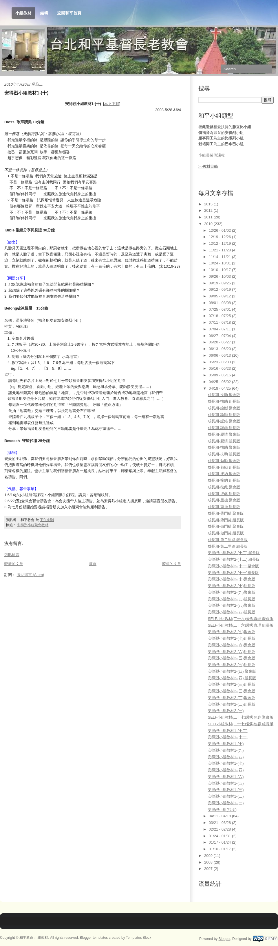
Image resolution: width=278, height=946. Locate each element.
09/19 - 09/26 (220, 283)
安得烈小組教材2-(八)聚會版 (231, 605)
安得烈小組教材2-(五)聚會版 (231, 658)
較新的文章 (13, 564)
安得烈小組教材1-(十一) (227, 737)
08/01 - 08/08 (220, 303)
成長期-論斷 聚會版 (224, 408)
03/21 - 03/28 (220, 822)
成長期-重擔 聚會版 (224, 500)
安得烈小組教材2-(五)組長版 (231, 664)
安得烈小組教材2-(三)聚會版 (231, 691)
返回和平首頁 (69, 13)
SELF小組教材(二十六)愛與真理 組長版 (240, 625)
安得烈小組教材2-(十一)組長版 (233, 572)
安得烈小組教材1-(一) (226, 803)
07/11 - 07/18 (220, 322)
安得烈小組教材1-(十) (26, 92)
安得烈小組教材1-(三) (226, 789)
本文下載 (111, 104)
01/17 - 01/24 (220, 842)
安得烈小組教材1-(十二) (227, 730)
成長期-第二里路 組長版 (228, 546)
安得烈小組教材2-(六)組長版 (231, 651)
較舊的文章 (171, 564)
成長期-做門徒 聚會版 (226, 526)
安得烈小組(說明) (222, 809)
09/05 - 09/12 (220, 296)
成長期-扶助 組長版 (224, 401)
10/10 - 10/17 (220, 270)
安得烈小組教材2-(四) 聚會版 (232, 671)
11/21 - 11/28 (220, 250)
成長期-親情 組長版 (224, 441)
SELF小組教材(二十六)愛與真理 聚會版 (240, 618)
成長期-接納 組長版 (224, 480)
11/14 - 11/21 (220, 257)
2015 (209, 204)
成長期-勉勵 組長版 (224, 467)
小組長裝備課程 (211, 155)
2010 (209, 224)
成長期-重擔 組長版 (224, 507)
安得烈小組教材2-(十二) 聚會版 (234, 553)
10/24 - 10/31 (220, 263)
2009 (209, 855)
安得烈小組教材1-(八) (226, 757)
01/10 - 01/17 (220, 849)
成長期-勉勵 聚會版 (224, 461)
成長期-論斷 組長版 (224, 415)
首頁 (92, 564)
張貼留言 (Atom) (30, 575)
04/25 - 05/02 (220, 382)
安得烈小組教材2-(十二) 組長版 (234, 559)
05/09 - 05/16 (220, 375)
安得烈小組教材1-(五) (226, 783)
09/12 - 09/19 (220, 289)
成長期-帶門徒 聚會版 (226, 513)
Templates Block (138, 938)
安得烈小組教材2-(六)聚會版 (231, 645)
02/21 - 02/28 (220, 829)
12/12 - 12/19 (220, 243)
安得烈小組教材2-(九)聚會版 (231, 592)
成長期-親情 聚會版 (224, 434)
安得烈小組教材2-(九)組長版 (231, 599)
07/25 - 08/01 (220, 309)
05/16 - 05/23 (220, 368)
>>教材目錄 (208, 166)
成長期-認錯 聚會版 (224, 421)
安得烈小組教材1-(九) (226, 750)
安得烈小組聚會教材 (32, 525)
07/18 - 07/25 (220, 316)
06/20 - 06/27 (220, 342)
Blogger (225, 939)
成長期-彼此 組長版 (224, 494)
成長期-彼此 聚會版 (224, 487)
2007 (209, 868)
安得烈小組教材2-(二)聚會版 (231, 697)
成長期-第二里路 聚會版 (228, 540)
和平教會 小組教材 (33, 938)
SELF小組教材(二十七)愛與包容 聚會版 (240, 717)
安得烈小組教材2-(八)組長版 (231, 612)
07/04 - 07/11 (220, 329)
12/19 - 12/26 (220, 237)
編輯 (44, 13)
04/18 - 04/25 (220, 388)
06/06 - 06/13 (220, 355)
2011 (209, 217)
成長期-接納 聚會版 (224, 474)
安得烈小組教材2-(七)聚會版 (231, 632)
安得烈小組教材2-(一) (226, 710)
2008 (209, 862)
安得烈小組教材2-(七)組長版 (231, 638)
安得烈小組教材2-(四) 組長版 (232, 678)
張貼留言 (11, 555)
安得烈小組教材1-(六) (226, 776)
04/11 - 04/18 (220, 816)
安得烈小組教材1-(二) (226, 796)
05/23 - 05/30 (220, 362)
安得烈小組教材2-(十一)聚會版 (233, 566)
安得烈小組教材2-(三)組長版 (231, 684)
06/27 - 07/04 (220, 336)
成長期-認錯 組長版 (224, 428)
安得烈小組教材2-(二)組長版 (231, 704)
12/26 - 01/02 (220, 230)
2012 (209, 210)
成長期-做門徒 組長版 (226, 533)
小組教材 (23, 13)
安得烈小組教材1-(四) (226, 770)
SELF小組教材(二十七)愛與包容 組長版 (240, 724)
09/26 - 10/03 (220, 276)
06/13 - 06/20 (220, 349)
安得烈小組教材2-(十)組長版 (231, 586)
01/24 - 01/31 (220, 836)
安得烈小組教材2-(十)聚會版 (231, 579)
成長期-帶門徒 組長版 (226, 520)
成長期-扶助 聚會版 (224, 395)
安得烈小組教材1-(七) (226, 763)
